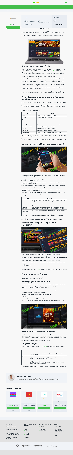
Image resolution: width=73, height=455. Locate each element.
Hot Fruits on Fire (43, 429)
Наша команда (58, 426)
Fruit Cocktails (43, 428)
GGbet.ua (27, 437)
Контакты (57, 428)
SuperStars (42, 426)
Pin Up (26, 431)
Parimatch (27, 433)
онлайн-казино (52, 70)
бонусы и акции (44, 346)
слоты (65, 256)
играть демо (60, 262)
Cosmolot (27, 434)
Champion (27, 427)
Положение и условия (59, 431)
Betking (26, 429)
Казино (25, 7)
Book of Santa (43, 430)
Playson (39, 269)
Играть (13, 27)
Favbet (26, 430)
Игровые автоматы (34, 7)
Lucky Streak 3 (43, 431)
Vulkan (26, 435)
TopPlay (7, 10)
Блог (56, 435)
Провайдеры (45, 7)
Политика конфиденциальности (59, 433)
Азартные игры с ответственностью (59, 430)
